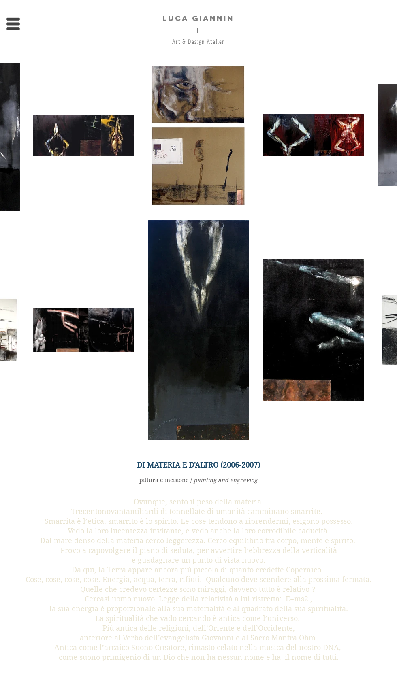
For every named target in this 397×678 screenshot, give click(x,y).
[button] (13, 24)
